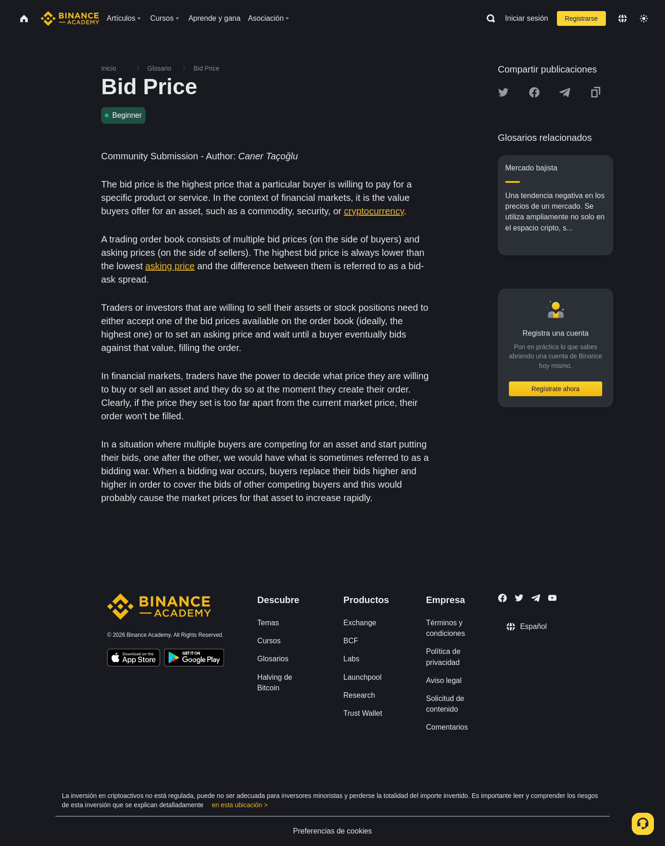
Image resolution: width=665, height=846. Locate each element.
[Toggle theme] (644, 18)
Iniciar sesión (526, 18)
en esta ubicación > (240, 805)
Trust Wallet (363, 713)
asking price (170, 266)
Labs (352, 659)
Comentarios (447, 727)
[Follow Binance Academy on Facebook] (502, 598)
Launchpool (363, 677)
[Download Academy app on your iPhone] (133, 659)
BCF (351, 641)
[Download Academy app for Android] (194, 659)
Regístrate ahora (556, 389)
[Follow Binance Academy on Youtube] (552, 598)
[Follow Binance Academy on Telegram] (535, 598)
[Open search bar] (488, 18)
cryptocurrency (374, 211)
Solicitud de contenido (445, 704)
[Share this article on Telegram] (564, 92)
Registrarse (581, 18)
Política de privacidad (443, 656)
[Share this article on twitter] (503, 92)
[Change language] (622, 18)
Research (359, 695)
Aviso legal (443, 680)
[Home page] (70, 18)
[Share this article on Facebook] (534, 92)
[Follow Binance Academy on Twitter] (519, 598)
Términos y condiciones (445, 628)
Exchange (360, 623)
